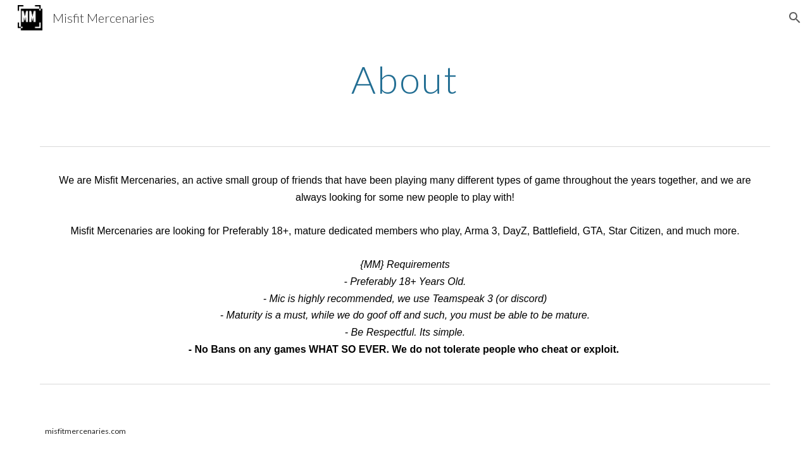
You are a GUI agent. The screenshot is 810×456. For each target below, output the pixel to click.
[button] (795, 18)
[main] (405, 79)
